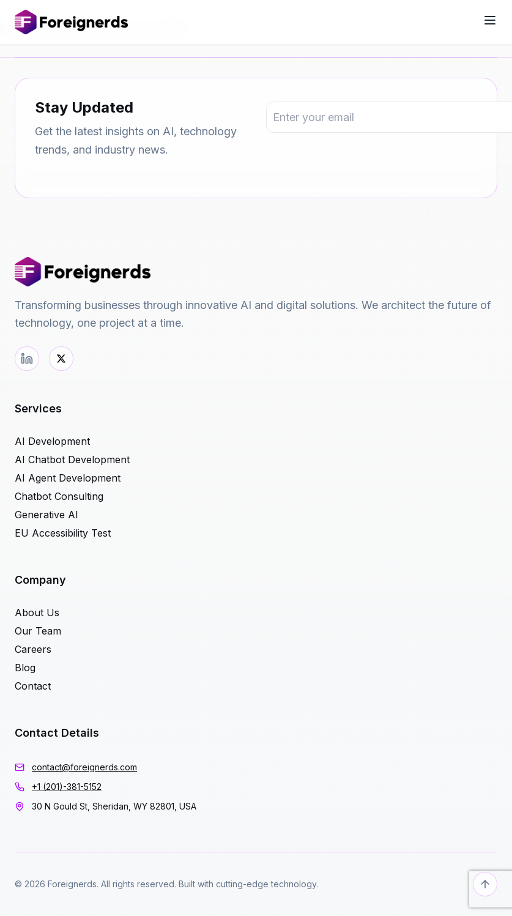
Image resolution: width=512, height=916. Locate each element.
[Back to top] (485, 884)
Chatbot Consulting (59, 496)
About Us (37, 612)
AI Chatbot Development (72, 459)
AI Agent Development (68, 478)
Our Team (38, 631)
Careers (33, 649)
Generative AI (46, 514)
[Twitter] (61, 358)
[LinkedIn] (27, 358)
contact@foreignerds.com (84, 767)
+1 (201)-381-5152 (67, 786)
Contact (33, 686)
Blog (25, 667)
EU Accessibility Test (63, 533)
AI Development (52, 441)
